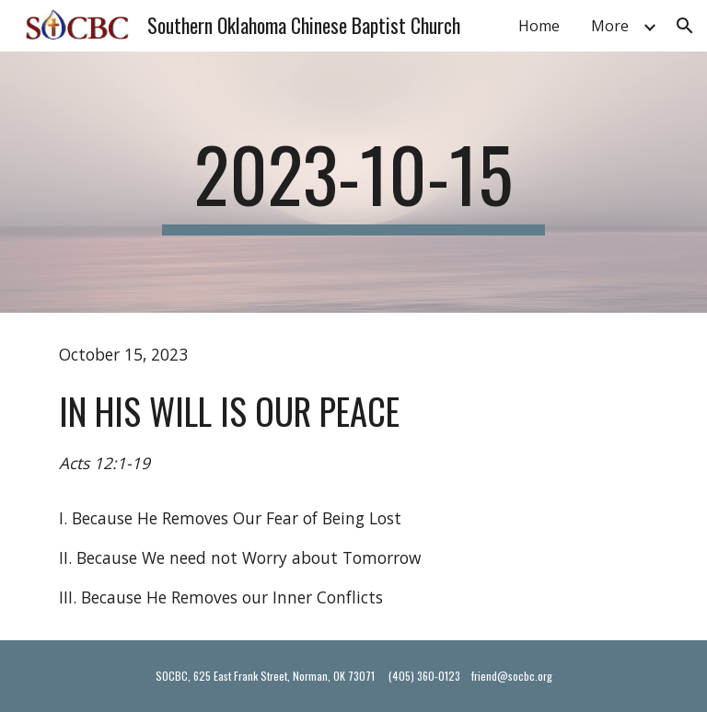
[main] (353, 182)
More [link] (610, 26)
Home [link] (539, 26)
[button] (685, 26)
